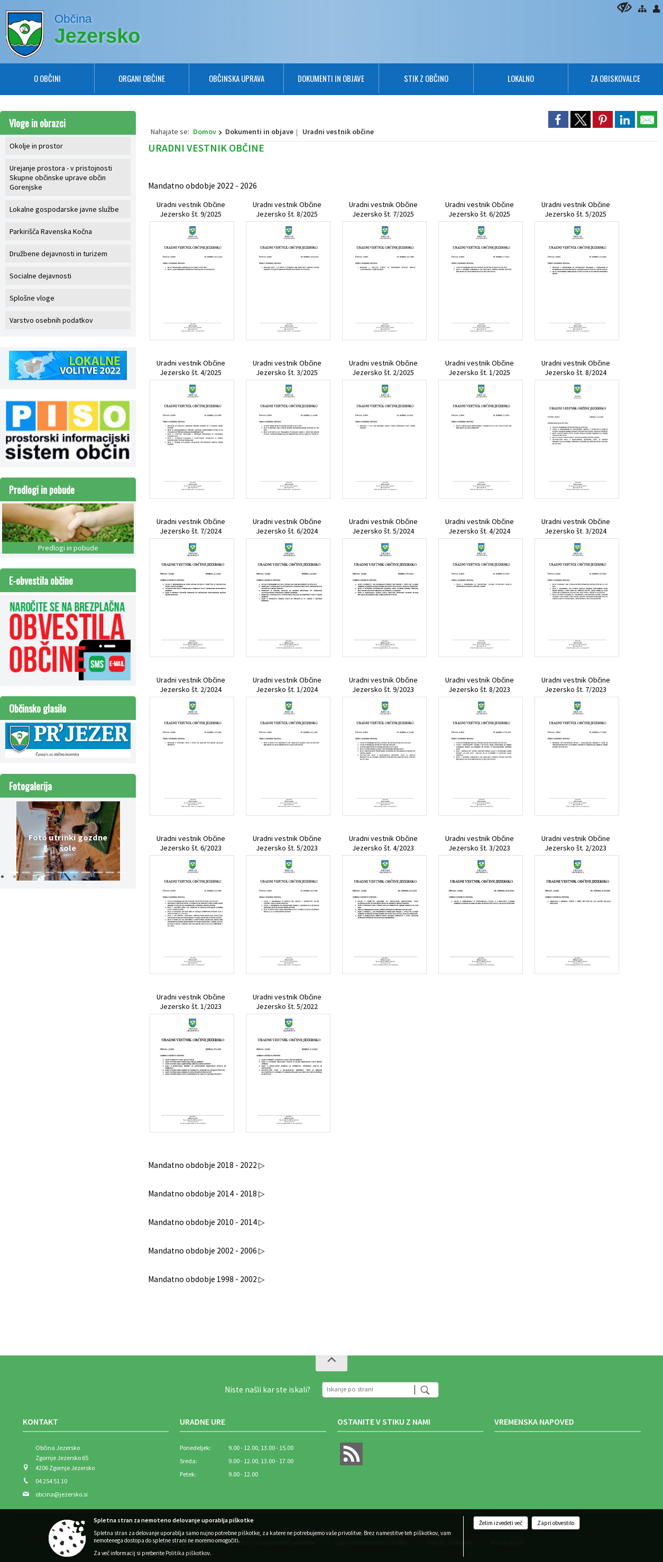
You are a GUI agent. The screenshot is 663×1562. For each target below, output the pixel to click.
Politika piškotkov (187, 1553)
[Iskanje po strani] (369, 1388)
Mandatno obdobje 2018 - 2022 (203, 1165)
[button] (14, 843)
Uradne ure (202, 1421)
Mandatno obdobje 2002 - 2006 (203, 1251)
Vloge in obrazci (37, 123)
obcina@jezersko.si (61, 1494)
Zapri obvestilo (555, 1523)
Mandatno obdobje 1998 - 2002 (203, 1279)
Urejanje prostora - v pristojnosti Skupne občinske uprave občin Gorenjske (61, 177)
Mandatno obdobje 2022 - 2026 (202, 186)
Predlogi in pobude (42, 489)
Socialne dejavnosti (40, 275)
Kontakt (40, 1421)
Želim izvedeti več (500, 1523)
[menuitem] (47, 78)
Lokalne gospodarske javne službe (64, 209)
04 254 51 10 (51, 1481)
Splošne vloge (32, 298)
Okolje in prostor (36, 146)
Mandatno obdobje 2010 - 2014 (203, 1222)
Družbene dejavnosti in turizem (58, 253)
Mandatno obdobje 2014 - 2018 (203, 1194)
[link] (558, 119)
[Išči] (426, 1390)
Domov (204, 131)
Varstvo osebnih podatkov (51, 320)
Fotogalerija (30, 786)
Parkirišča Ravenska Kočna (51, 231)
